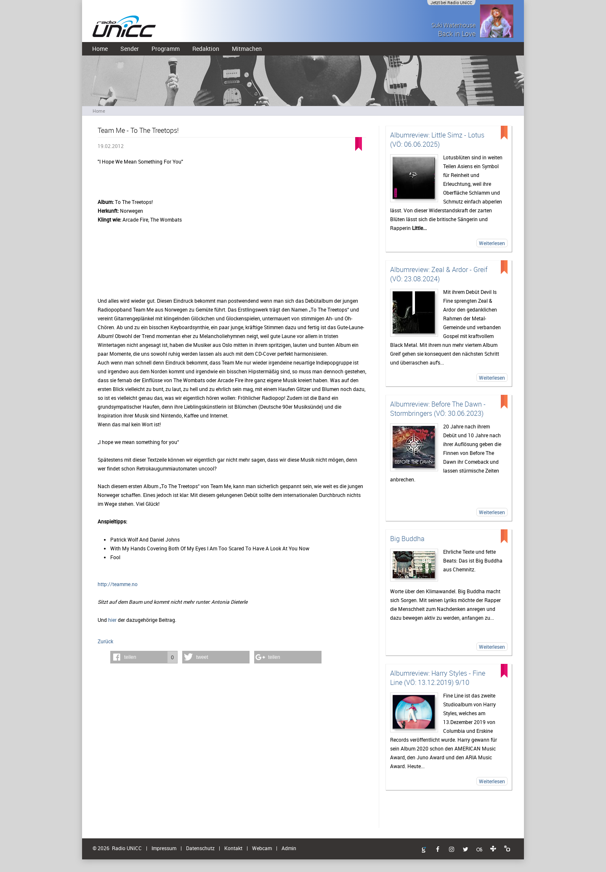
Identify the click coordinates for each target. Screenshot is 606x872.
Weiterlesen (492, 243)
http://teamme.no (118, 584)
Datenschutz (200, 848)
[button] (144, 657)
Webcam (262, 848)
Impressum (164, 848)
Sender (129, 49)
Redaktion (205, 49)
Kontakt (233, 848)
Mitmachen (247, 49)
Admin (289, 848)
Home (100, 49)
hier (112, 619)
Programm (166, 49)
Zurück (105, 641)
